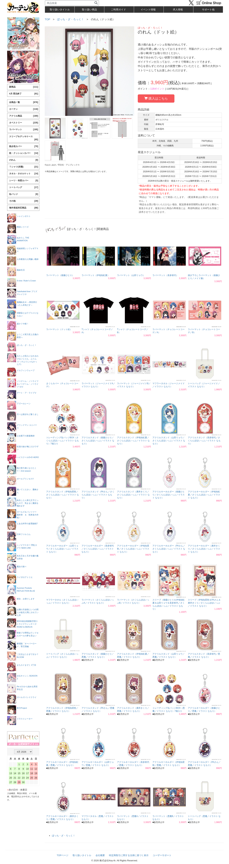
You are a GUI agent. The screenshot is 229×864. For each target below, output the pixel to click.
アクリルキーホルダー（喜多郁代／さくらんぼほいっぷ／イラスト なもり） (98, 548)
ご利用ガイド (118, 9)
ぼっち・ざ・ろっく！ (70, 19)
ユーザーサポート (162, 855)
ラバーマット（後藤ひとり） (60, 275)
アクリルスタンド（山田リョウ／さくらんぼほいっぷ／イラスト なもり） (168, 440)
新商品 (23, 86)
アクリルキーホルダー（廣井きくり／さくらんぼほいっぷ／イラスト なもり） (204, 548)
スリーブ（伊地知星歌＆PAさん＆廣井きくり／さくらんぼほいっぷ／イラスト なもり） (204, 603)
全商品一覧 (23, 102)
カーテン (23, 109)
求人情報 (178, 9)
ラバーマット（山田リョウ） (131, 275)
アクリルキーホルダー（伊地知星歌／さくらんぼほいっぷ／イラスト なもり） (133, 548)
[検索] (96, 3)
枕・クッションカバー (23, 153)
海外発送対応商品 (23, 207)
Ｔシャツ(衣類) (23, 166)
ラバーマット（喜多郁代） (165, 275)
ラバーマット (23, 129)
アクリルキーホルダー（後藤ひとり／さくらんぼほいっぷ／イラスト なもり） (168, 494)
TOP (47, 19)
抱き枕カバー (23, 146)
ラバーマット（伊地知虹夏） (95, 275)
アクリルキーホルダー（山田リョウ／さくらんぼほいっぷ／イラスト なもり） (62, 548)
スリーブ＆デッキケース (23, 138)
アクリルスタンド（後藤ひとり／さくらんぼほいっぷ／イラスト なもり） (98, 440)
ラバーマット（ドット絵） (59, 329)
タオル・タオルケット (23, 173)
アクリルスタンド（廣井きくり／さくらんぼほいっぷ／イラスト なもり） (133, 494)
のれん (23, 160)
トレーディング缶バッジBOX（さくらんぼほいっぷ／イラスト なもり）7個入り (62, 440)
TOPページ (63, 855)
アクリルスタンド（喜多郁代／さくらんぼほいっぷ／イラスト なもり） (204, 440)
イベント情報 (148, 9)
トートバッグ (23, 187)
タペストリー (23, 122)
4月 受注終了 (23, 93)
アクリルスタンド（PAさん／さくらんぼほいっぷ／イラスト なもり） (98, 494)
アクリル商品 (23, 115)
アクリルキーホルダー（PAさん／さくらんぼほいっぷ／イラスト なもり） (168, 548)
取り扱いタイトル (82, 855)
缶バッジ (23, 194)
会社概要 (100, 855)
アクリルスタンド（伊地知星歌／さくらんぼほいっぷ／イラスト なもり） (62, 494)
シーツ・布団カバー (23, 180)
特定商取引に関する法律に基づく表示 (128, 855)
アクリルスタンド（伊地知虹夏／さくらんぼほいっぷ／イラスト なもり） (133, 440)
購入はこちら (156, 98)
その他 (23, 201)
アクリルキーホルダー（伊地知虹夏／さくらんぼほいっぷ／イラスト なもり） (204, 494)
